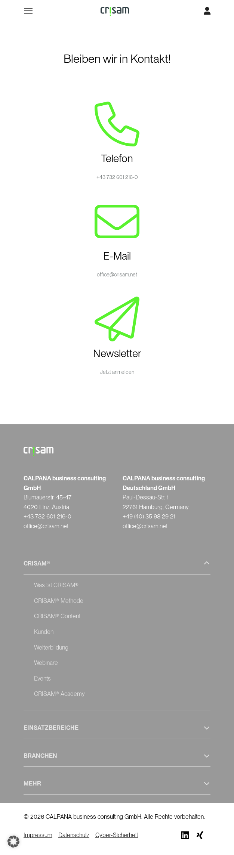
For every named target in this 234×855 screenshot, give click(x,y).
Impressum (38, 835)
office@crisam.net (117, 275)
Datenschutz (73, 835)
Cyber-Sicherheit (116, 835)
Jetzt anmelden (117, 372)
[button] (13, 841)
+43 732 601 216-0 (117, 177)
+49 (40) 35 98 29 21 (149, 516)
